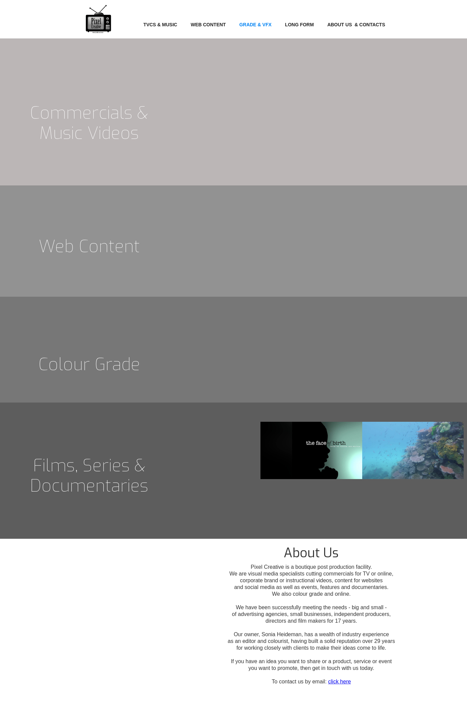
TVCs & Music (160, 24)
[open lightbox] (413, 207)
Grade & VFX (255, 24)
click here (339, 681)
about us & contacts (356, 24)
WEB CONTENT (208, 24)
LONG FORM (299, 24)
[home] (98, 22)
